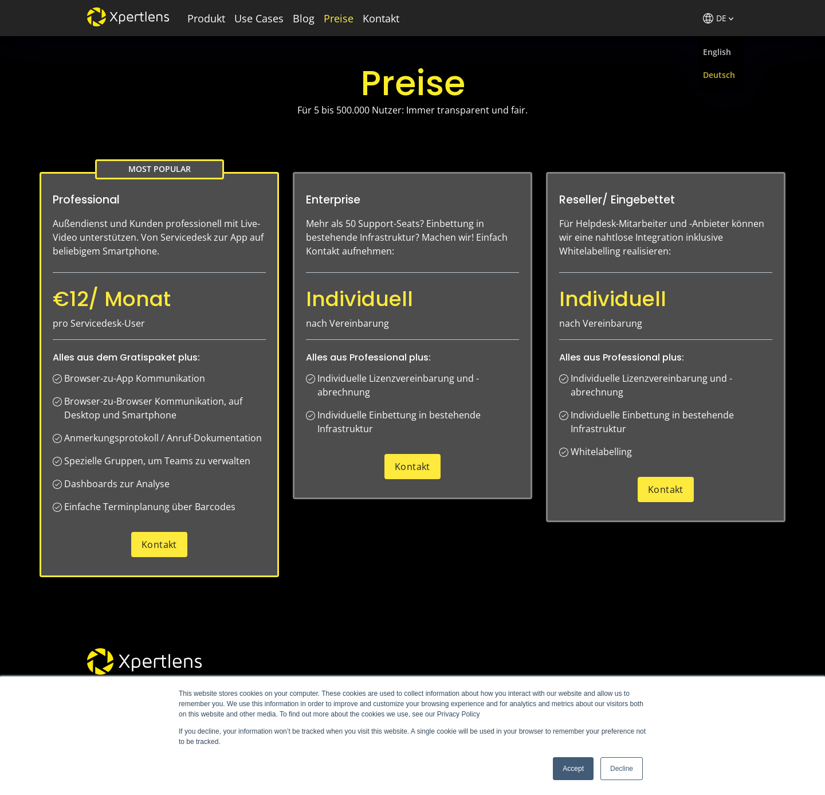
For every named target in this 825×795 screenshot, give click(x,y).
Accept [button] (573, 769)
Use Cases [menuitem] (259, 18)
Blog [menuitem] (304, 18)
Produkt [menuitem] (206, 18)
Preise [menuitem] (338, 18)
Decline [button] (621, 769)
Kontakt (159, 544)
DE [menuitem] (718, 18)
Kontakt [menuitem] (381, 18)
